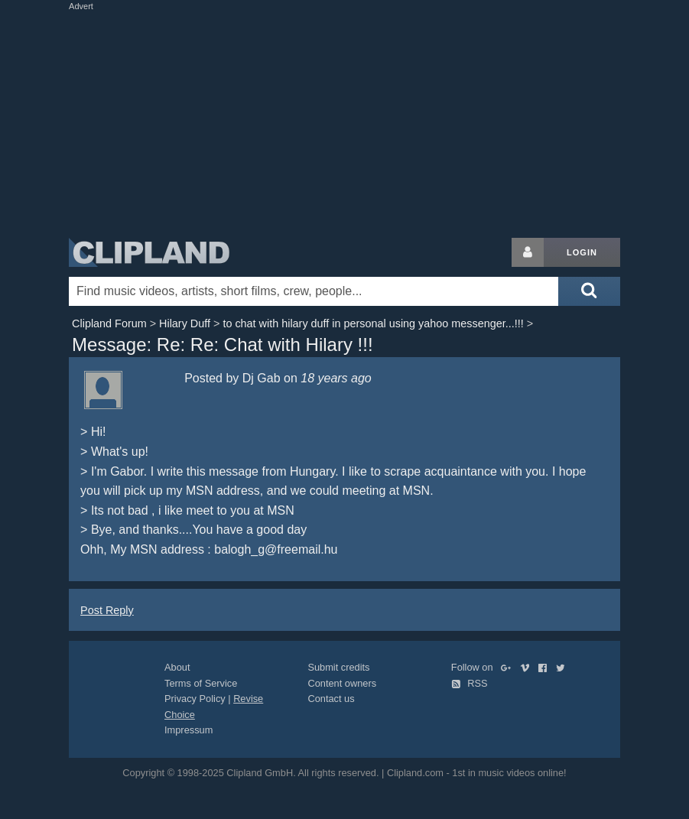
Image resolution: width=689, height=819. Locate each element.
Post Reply (107, 610)
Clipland (149, 252)
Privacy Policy (195, 698)
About (177, 667)
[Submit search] (588, 291)
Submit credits (338, 667)
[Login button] (528, 252)
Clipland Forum (109, 323)
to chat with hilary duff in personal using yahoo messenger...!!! (373, 323)
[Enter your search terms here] (313, 291)
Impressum (188, 730)
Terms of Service (200, 683)
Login (582, 252)
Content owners (341, 683)
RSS (469, 683)
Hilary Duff (184, 323)
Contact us (330, 698)
